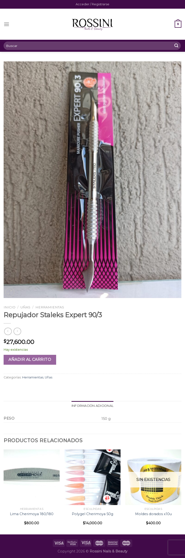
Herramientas (49, 307)
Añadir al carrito (29, 359)
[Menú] (6, 24)
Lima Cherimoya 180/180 (31, 514)
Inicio (9, 307)
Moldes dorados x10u (153, 514)
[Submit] (176, 46)
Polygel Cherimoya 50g (92, 514)
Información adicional (92, 406)
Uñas (25, 307)
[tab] (92, 406)
